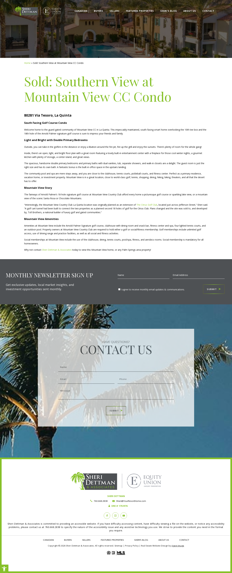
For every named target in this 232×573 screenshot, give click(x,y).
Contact (208, 10)
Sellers (115, 10)
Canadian (81, 10)
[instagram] (115, 515)
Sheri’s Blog (168, 10)
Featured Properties (140, 10)
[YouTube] (124, 515)
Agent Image (178, 545)
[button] (4, 569)
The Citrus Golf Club (146, 204)
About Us (189, 10)
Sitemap (119, 545)
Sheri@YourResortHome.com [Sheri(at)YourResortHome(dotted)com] (131, 501)
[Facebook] (107, 515)
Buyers (98, 10)
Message (116, 390)
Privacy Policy (132, 545)
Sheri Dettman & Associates (56, 249)
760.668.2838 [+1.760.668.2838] (101, 501)
